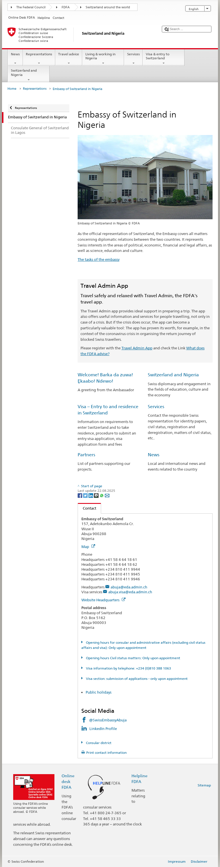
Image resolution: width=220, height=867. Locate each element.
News (15, 59)
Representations (39, 59)
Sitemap (204, 785)
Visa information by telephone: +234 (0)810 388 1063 (128, 668)
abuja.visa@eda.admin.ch (130, 592)
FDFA (66, 7)
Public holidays (98, 692)
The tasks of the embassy (98, 259)
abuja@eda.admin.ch (129, 587)
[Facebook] (80, 495)
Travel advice (69, 59)
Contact (87, 508)
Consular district (98, 743)
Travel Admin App (136, 348)
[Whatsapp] (102, 495)
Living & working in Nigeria (103, 59)
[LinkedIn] (91, 495)
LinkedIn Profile (103, 728)
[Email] (107, 495)
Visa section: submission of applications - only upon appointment (136, 678)
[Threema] (96, 495)
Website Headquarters (103, 600)
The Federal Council (31, 7)
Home (11, 89)
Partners (86, 454)
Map (88, 546)
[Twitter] (86, 495)
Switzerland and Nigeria (28, 75)
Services (133, 59)
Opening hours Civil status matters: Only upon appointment (132, 658)
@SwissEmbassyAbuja (108, 720)
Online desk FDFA (68, 781)
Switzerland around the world (108, 7)
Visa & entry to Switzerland (163, 59)
